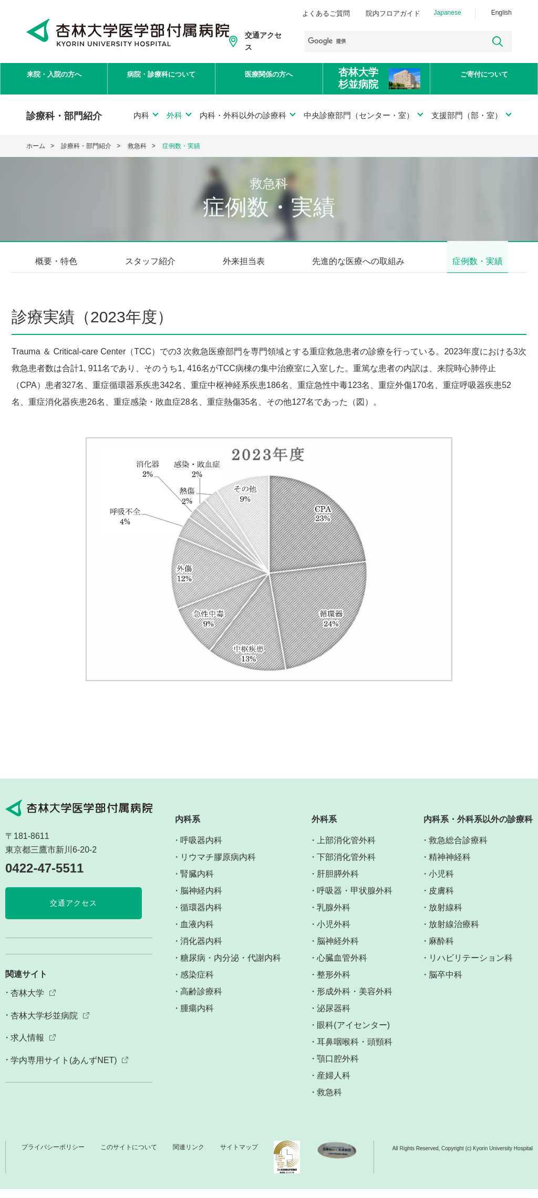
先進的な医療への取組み (358, 261)
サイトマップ (239, 1156)
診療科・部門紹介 (86, 146)
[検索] (390, 41)
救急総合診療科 (458, 849)
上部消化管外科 (346, 849)
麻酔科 (441, 950)
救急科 (137, 146)
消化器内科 (201, 950)
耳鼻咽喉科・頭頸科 (354, 1051)
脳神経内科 (201, 900)
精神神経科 (450, 866)
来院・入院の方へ (54, 79)
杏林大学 (27, 1001)
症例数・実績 (477, 261)
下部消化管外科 (346, 866)
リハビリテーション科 (471, 967)
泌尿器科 (333, 1017)
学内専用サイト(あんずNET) (64, 1069)
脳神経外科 (338, 950)
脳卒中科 (445, 984)
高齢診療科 (201, 1000)
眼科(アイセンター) (353, 1034)
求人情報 (27, 1047)
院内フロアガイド (393, 13)
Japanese (447, 12)
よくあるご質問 (326, 13)
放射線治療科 (454, 933)
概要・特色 (56, 261)
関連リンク (188, 1156)
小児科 (441, 883)
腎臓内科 (197, 883)
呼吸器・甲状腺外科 (354, 900)
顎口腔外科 (338, 1068)
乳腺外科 (333, 916)
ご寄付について (483, 79)
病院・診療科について (161, 79)
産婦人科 (333, 1084)
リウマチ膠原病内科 (218, 866)
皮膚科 (441, 900)
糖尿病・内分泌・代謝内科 (230, 967)
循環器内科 (201, 916)
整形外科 (333, 984)
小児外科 (333, 933)
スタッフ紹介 (150, 261)
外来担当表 (244, 261)
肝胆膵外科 (338, 883)
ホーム (35, 146)
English (501, 12)
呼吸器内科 (201, 849)
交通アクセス (263, 41)
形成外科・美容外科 (354, 1000)
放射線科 (445, 916)
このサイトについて (128, 1156)
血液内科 (197, 933)
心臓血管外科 (342, 967)
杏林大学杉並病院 (44, 1024)
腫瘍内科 (197, 1017)
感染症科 (197, 984)
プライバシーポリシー (53, 1156)
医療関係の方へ (269, 79)
